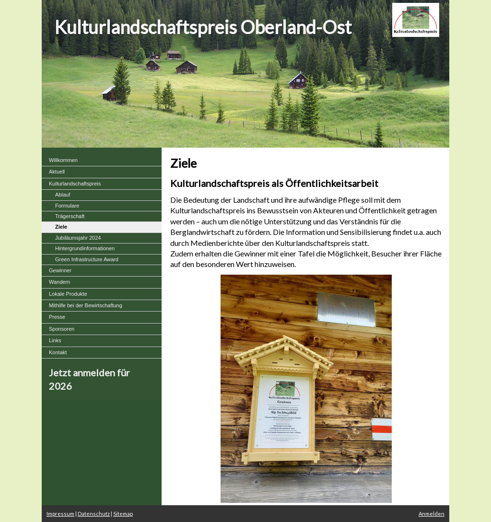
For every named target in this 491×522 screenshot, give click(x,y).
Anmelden (431, 513)
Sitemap (123, 513)
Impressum (60, 513)
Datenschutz (94, 513)
